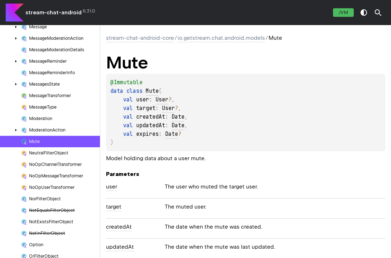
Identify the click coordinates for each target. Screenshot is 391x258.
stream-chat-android (53, 12)
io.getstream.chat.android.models (221, 38)
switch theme (364, 12)
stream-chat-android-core (140, 38)
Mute (152, 91)
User (161, 99)
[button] (378, 12)
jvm (343, 12)
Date (178, 116)
